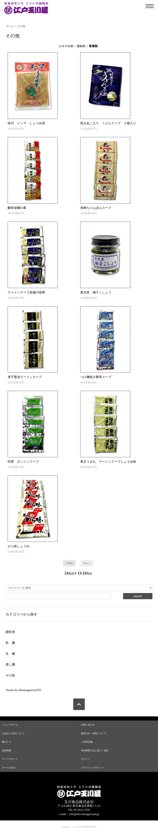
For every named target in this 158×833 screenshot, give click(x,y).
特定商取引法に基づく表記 (94, 750)
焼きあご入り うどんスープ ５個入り (108, 123)
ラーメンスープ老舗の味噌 (26, 292)
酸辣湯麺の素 (17, 207)
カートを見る (9, 767)
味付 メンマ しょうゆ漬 (26, 123)
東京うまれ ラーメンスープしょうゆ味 (108, 461)
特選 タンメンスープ (23, 461)
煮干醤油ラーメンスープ (25, 377)
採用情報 (6, 750)
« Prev (69, 563)
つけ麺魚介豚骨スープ (95, 377)
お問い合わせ (88, 724)
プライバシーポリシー (92, 767)
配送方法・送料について (93, 733)
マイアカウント (10, 759)
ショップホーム (10, 724)
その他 (21, 26)
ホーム (10, 26)
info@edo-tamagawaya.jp (84, 814)
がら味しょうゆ (18, 546)
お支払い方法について (13, 733)
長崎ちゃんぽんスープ (95, 207)
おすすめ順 (66, 46)
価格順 (81, 46)
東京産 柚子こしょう (95, 292)
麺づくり (6, 742)
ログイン (85, 759)
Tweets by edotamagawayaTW (23, 690)
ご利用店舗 (86, 742)
